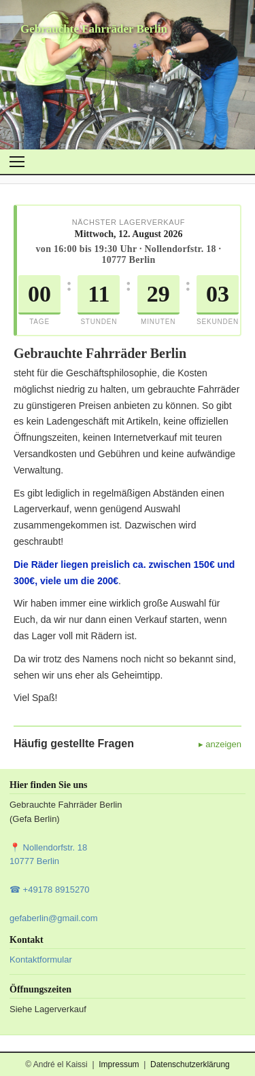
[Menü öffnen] (17, 161)
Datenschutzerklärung (190, 1064)
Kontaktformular (41, 959)
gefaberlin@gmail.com (54, 918)
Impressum (119, 1064)
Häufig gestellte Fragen (74, 743)
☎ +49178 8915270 (50, 889)
